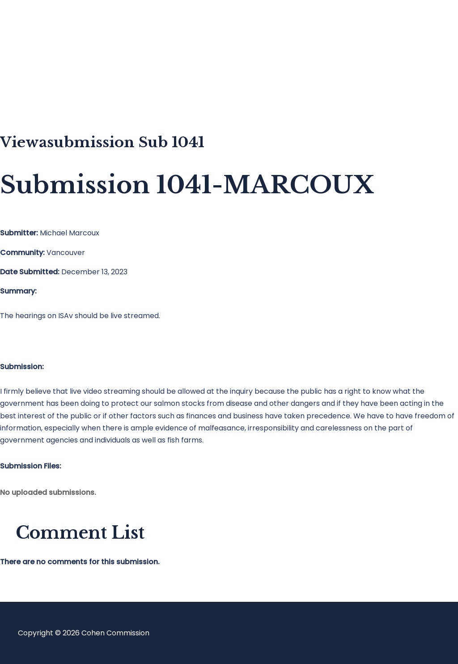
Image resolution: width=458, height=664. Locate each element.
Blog (43, 60)
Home (46, 25)
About (46, 96)
